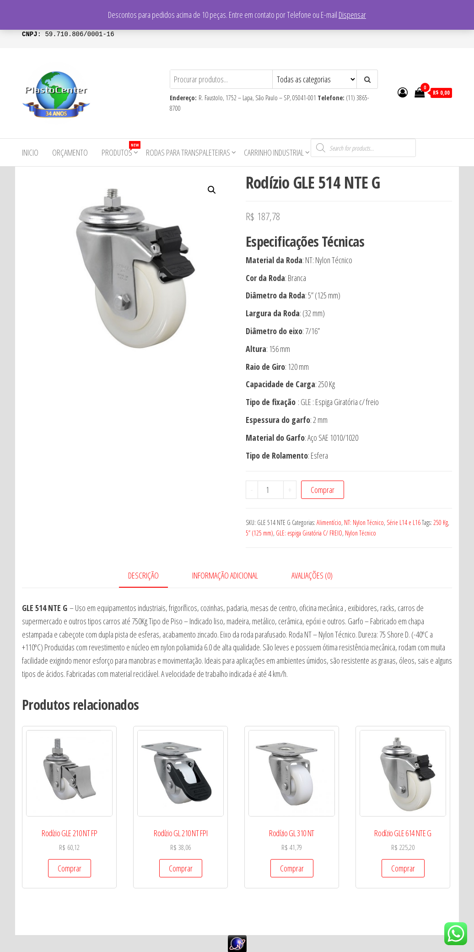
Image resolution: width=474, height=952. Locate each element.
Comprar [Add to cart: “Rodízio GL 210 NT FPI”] (181, 868)
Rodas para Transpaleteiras (188, 152)
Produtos (120, 149)
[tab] (150, 576)
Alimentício (329, 522)
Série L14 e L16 (403, 522)
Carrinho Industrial (274, 152)
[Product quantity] (271, 490)
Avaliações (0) (312, 575)
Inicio (30, 152)
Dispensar (352, 14)
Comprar (322, 489)
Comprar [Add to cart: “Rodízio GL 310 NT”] (292, 868)
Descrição (143, 575)
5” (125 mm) (259, 533)
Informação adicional (225, 575)
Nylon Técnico (360, 533)
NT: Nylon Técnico (364, 522)
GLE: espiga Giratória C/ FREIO (309, 533)
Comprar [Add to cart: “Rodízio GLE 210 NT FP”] (69, 868)
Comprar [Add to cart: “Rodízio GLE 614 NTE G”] (403, 868)
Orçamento (70, 152)
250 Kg (440, 522)
